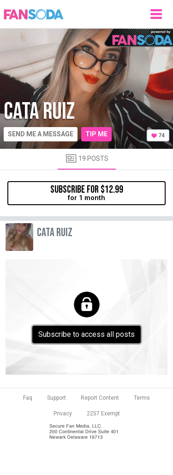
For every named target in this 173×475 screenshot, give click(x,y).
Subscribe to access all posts (86, 334)
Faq (27, 398)
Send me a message (40, 134)
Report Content (100, 398)
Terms (142, 398)
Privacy (63, 413)
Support (56, 398)
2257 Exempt (103, 413)
